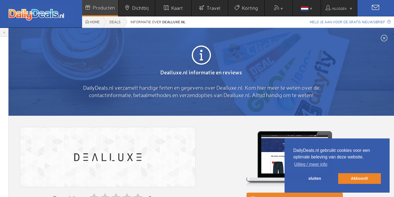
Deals (115, 22)
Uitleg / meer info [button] (310, 164)
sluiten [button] (314, 178)
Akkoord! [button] (359, 178)
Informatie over (158, 21)
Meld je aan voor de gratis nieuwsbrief (350, 22)
